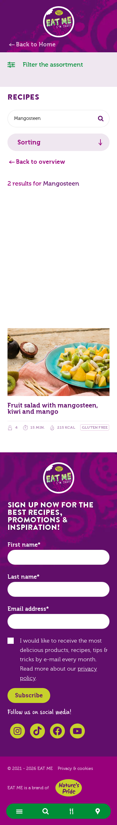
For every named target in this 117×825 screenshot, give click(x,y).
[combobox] (58, 118)
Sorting (29, 142)
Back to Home (36, 44)
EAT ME (58, 21)
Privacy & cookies (75, 768)
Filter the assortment (45, 64)
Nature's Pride (69, 788)
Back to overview (40, 161)
